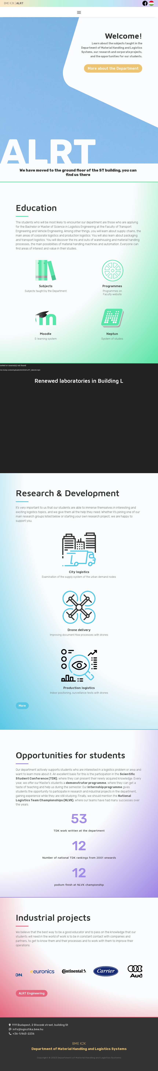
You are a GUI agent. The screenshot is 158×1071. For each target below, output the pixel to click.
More (22, 705)
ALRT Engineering (32, 993)
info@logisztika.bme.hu (28, 1029)
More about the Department (113, 68)
